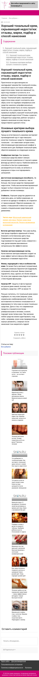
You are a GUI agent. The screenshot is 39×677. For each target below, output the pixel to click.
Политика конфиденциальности (12, 667)
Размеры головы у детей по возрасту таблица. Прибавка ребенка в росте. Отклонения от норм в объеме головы (19, 529)
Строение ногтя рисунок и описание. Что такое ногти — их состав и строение (19, 373)
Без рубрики (6, 347)
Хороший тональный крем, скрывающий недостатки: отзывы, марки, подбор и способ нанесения (20, 50)
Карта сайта (5, 661)
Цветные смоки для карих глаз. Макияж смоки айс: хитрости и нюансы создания (19, 417)
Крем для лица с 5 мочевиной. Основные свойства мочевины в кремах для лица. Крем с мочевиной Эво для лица (19, 507)
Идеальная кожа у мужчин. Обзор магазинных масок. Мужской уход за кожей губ (19, 396)
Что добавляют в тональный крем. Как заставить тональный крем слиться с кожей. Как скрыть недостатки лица (19, 463)
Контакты (28, 667)
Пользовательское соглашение (11, 664)
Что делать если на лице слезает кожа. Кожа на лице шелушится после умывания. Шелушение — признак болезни (19, 485)
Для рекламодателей (18, 661)
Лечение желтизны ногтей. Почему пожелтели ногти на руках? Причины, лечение (18, 440)
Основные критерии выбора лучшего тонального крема (19, 63)
